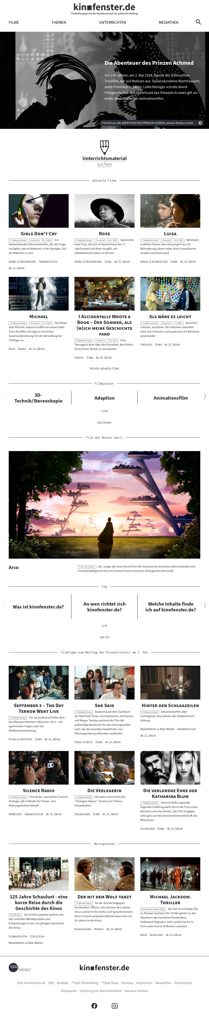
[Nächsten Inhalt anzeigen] (205, 397)
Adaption (104, 398)
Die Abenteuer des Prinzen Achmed (149, 63)
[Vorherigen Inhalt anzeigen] (4, 397)
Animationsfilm (171, 398)
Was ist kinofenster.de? (38, 607)
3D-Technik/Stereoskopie (38, 398)
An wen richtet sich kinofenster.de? (104, 607)
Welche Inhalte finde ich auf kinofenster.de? (170, 607)
